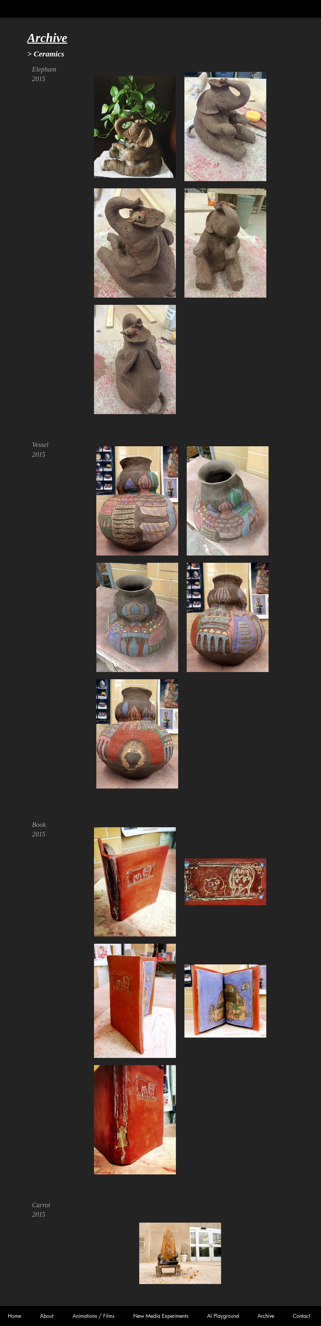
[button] (93, 1316)
